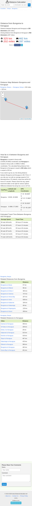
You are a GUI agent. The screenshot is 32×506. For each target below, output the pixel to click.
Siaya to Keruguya (6, 338)
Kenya (9, 87)
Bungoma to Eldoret (7, 288)
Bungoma (3, 87)
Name (3, 467)
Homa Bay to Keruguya (8, 350)
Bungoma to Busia (6, 285)
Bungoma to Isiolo (6, 299)
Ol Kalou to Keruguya (7, 327)
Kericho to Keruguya (7, 335)
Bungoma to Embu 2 (7, 291)
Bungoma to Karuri (6, 311)
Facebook (17, 45)
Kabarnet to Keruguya (7, 332)
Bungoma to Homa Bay (8, 296)
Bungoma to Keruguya (7, 347)
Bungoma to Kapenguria (8, 308)
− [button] (2, 95)
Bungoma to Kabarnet (7, 302)
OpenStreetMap (27, 118)
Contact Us (15, 496)
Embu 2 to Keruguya (7, 329)
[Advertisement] (16, 16)
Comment (5, 473)
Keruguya (16, 87)
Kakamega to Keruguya (8, 341)
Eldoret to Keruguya (7, 344)
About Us (7, 496)
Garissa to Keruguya (7, 324)
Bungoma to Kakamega (8, 305)
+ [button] (2, 93)
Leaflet (21, 118)
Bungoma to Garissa (7, 294)
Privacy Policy (24, 496)
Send (4, 484)
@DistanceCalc (16, 503)
